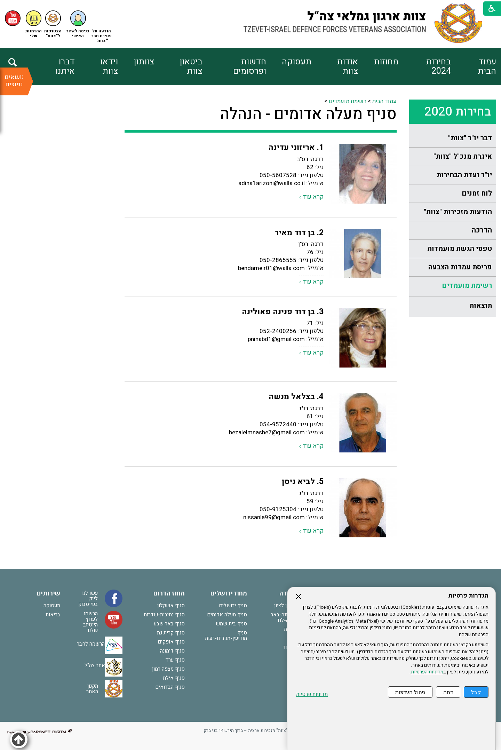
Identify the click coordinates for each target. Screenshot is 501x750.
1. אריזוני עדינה (296, 147)
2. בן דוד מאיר (299, 233)
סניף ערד (175, 660)
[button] (78, 24)
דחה (448, 692)
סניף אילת (174, 678)
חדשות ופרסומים (249, 66)
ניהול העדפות (410, 692)
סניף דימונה (172, 651)
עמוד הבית (487, 66)
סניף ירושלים (233, 605)
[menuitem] (473, 66)
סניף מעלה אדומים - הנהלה (308, 114)
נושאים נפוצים (14, 80)
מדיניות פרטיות (312, 694)
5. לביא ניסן (303, 482)
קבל (476, 692)
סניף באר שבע (169, 623)
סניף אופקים (171, 642)
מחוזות (386, 61)
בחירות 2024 (438, 66)
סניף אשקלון (171, 605)
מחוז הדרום (169, 593)
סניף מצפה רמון (168, 669)
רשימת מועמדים (467, 286)
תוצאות (480, 306)
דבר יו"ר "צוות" (470, 138)
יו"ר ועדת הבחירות (464, 175)
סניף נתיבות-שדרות (164, 614)
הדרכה (482, 230)
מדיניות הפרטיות (427, 672)
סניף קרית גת (171, 633)
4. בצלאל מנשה (296, 397)
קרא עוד (313, 196)
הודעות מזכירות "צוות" (458, 212)
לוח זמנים (477, 193)
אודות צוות (347, 66)
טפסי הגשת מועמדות (459, 249)
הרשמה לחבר (91, 644)
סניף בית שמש (231, 623)
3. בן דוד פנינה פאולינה (283, 312)
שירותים (48, 593)
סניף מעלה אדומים (227, 614)
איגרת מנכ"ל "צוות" (463, 156)
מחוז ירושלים (228, 593)
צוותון (144, 61)
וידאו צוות (109, 66)
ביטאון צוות (191, 66)
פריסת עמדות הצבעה (460, 267)
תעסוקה (296, 61)
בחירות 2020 (457, 112)
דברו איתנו (65, 66)
